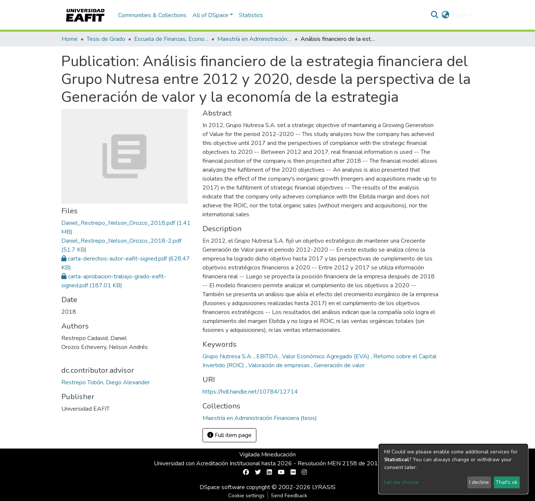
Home (70, 39)
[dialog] (453, 469)
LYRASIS (323, 487)
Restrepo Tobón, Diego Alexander (105, 382)
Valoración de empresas (279, 365)
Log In (460, 15)
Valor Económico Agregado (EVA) (326, 356)
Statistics (251, 15)
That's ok (507, 482)
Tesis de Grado (106, 39)
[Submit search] (435, 15)
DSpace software (222, 487)
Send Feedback (289, 495)
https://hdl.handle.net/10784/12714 (250, 392)
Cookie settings (246, 495)
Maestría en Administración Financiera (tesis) (254, 39)
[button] (445, 15)
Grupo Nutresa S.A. (228, 356)
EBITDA (267, 356)
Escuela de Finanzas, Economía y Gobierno (171, 39)
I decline (479, 482)
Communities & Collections (152, 15)
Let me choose (401, 482)
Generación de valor (339, 365)
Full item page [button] (229, 435)
